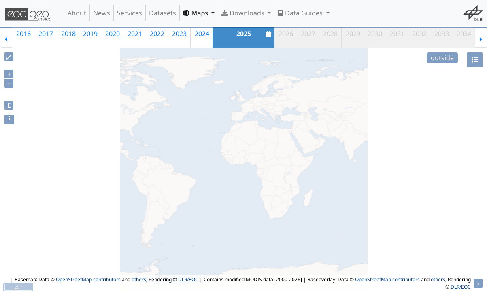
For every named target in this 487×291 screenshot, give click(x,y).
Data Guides (301, 12)
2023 (179, 33)
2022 (157, 33)
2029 (353, 33)
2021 (135, 33)
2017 (45, 33)
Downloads (243, 12)
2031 (397, 33)
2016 (23, 33)
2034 (464, 33)
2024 (202, 33)
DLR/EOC (188, 279)
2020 (112, 33)
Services (129, 12)
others (139, 279)
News (101, 12)
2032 (419, 33)
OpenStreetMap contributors (88, 279)
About (77, 12)
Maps (196, 12)
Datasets (162, 12)
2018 (68, 33)
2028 (330, 33)
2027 (308, 33)
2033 (441, 33)
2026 (286, 33)
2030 (375, 33)
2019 (90, 33)
